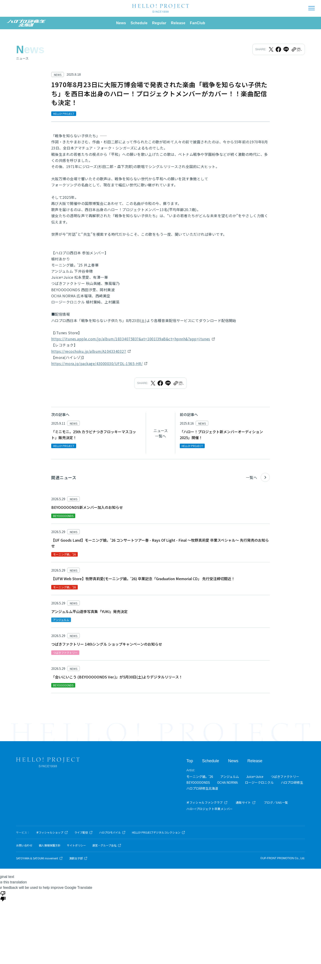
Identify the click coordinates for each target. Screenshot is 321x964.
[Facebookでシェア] (278, 49)
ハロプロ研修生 (292, 782)
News (121, 23)
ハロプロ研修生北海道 (202, 788)
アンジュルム (229, 776)
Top (189, 761)
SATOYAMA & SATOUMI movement (39, 858)
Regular (159, 23)
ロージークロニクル (259, 782)
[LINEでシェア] (286, 49)
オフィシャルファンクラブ (207, 802)
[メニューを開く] (311, 8)
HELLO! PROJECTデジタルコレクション (158, 832)
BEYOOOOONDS (198, 782)
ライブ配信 (83, 832)
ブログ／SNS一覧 (276, 802)
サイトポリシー (76, 845)
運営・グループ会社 (106, 845)
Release (178, 23)
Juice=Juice (254, 776)
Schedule (139, 23)
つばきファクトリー (285, 776)
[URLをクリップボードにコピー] (296, 49)
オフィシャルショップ (52, 832)
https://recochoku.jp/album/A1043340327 (88, 351)
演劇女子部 (78, 858)
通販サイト (246, 802)
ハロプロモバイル (112, 832)
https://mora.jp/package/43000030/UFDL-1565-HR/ (97, 363)
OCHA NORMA (227, 782)
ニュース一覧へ (160, 433)
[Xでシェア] (271, 49)
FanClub (197, 23)
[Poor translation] (3, 895)
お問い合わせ (24, 845)
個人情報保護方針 (50, 845)
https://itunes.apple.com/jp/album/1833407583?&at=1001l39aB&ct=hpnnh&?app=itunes (130, 338)
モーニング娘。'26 (199, 776)
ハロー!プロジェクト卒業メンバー (209, 809)
